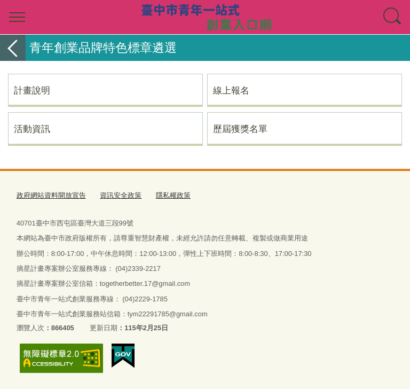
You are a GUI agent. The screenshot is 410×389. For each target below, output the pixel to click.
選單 (17, 17)
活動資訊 (32, 129)
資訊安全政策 (120, 195)
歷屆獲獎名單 (240, 129)
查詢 (393, 17)
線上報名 (231, 90)
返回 (13, 48)
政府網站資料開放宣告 (51, 195)
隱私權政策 (173, 195)
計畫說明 (32, 90)
